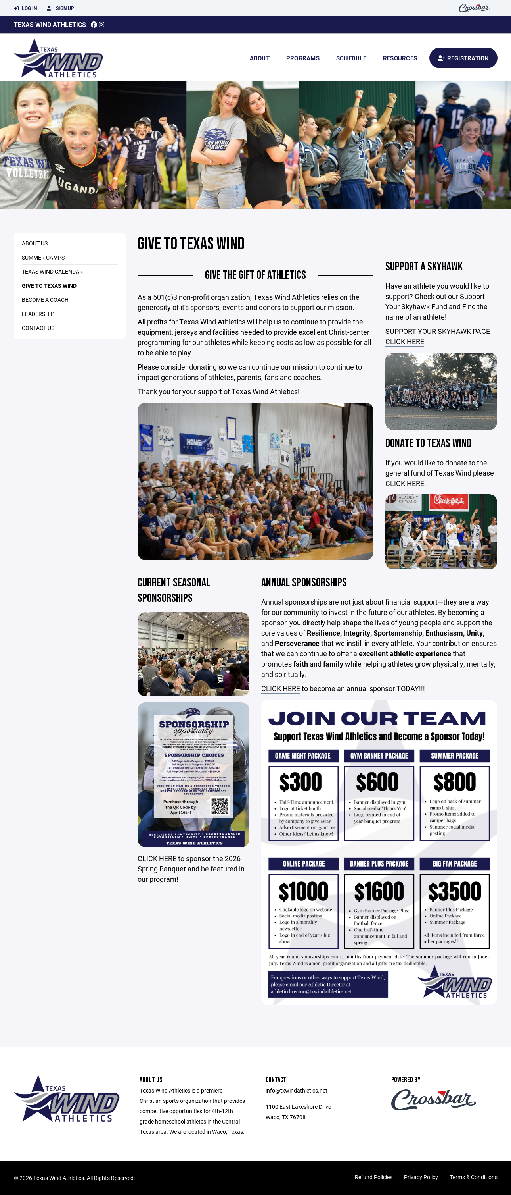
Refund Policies (373, 1177)
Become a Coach (45, 299)
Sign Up (60, 8)
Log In (25, 8)
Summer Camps (43, 257)
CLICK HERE (158, 858)
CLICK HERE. (405, 483)
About (260, 58)
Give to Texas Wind (49, 285)
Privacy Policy (421, 1177)
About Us (35, 243)
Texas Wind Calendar (52, 271)
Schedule (351, 58)
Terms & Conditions (474, 1177)
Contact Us (38, 328)
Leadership (38, 314)
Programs (303, 58)
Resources (400, 58)
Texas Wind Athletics (50, 24)
